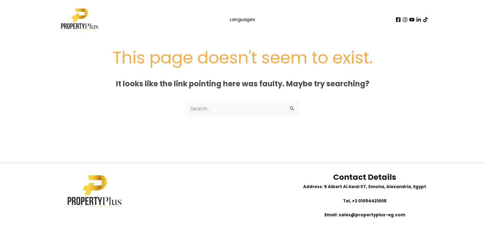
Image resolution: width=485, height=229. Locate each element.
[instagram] (405, 19)
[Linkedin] (418, 19)
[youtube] (411, 19)
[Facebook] (398, 19)
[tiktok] (425, 19)
